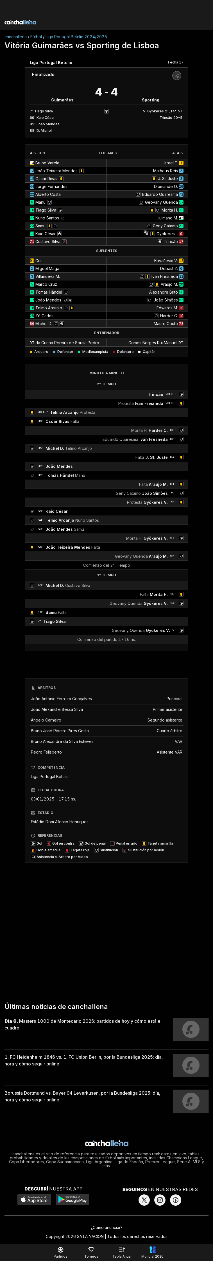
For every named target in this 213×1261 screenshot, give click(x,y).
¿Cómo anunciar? (107, 1227)
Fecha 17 (175, 62)
